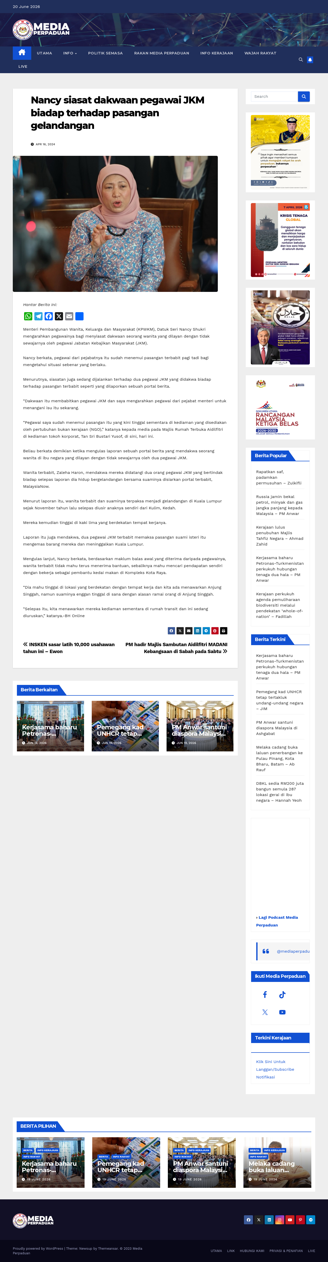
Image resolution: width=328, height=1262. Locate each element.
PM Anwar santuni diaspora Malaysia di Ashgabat (199, 733)
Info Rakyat (31, 1156)
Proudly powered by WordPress (38, 1248)
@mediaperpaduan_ (297, 951)
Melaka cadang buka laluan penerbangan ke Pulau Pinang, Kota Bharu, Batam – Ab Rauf (279, 758)
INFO (69, 53)
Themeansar (108, 1248)
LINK (231, 1251)
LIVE (22, 66)
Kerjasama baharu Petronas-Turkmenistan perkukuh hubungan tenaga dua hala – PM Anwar (280, 569)
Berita (28, 1150)
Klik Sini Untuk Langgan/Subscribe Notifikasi (275, 1069)
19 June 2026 (39, 1179)
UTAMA (44, 53)
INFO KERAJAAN (216, 53)
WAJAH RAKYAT (260, 53)
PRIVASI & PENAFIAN (286, 1251)
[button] (301, 59)
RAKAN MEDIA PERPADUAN (161, 53)
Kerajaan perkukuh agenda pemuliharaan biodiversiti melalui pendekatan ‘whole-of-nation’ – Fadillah (279, 605)
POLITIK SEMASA (105, 53)
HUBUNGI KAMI (252, 1251)
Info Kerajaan (47, 1150)
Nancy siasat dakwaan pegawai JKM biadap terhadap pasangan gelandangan (117, 112)
